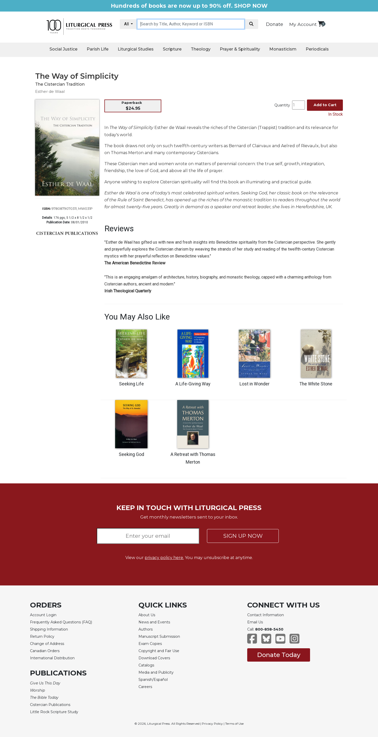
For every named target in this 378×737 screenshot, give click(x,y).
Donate (274, 24)
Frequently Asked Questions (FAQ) (61, 622)
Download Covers (154, 658)
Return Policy (42, 636)
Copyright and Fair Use (158, 651)
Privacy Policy (212, 723)
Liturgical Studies (136, 49)
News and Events (154, 622)
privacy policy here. (164, 557)
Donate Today (278, 655)
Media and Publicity (156, 672)
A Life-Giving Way (192, 383)
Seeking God (131, 454)
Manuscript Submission (159, 636)
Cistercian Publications (50, 704)
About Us (146, 615)
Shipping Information (49, 629)
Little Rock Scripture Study (54, 712)
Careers (145, 686)
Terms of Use (234, 723)
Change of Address (47, 643)
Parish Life (97, 49)
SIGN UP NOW (243, 536)
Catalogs (146, 665)
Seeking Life (131, 383)
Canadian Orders (44, 651)
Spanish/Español (153, 679)
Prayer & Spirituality (240, 49)
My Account (303, 24)
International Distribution (52, 658)
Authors (145, 629)
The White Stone (316, 383)
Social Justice (63, 49)
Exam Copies (150, 643)
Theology (201, 49)
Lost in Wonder (255, 383)
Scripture (172, 49)
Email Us (255, 622)
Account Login (43, 615)
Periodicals (317, 49)
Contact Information (265, 615)
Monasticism (282, 49)
